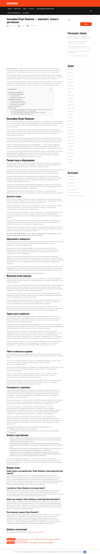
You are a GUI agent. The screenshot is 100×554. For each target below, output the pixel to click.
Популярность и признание (18, 104)
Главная (10, 8)
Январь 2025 (71, 101)
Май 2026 (70, 72)
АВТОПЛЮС (12, 3)
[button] (50, 90)
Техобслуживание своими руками (45, 8)
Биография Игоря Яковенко (16, 92)
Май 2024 (70, 121)
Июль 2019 (70, 162)
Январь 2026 (71, 85)
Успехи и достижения (14, 106)
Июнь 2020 (70, 156)
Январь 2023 (71, 153)
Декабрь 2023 (71, 137)
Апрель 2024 (71, 124)
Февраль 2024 (71, 130)
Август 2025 (70, 88)
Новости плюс (71, 186)
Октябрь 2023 (71, 143)
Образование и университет (18, 97)
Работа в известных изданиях (18, 102)
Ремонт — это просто (28, 8)
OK (84, 551)
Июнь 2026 (70, 69)
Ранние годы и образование (16, 94)
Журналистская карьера (15, 99)
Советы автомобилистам (14, 12)
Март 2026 (70, 79)
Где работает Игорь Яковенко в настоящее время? (24, 111)
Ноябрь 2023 (71, 140)
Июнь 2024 (70, 117)
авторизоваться (39, 532)
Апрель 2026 (71, 76)
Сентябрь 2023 (71, 146)
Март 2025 (70, 98)
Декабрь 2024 (71, 104)
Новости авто (17, 8)
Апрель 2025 (71, 95)
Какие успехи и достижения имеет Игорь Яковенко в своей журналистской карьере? (32, 109)
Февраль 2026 (71, 82)
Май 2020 (70, 159)
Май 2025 (70, 92)
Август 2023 (70, 149)
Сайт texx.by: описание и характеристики (77, 55)
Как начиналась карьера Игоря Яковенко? (23, 114)
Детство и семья (15, 95)
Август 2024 (70, 111)
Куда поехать (25, 12)
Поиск (69, 20)
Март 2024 (70, 127)
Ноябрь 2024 (71, 108)
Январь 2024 (71, 133)
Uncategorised (71, 176)
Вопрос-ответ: (12, 108)
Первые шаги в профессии (17, 101)
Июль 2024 (70, 114)
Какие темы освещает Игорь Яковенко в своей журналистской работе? (29, 112)
